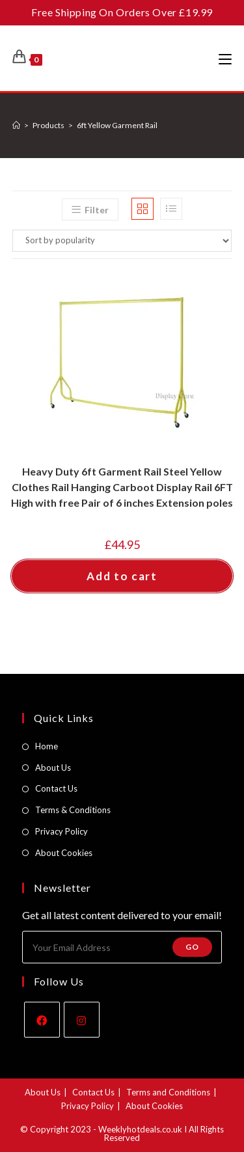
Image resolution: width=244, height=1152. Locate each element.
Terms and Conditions (168, 1092)
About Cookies (63, 853)
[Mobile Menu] (225, 58)
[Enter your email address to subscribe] (122, 947)
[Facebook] (42, 1020)
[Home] (16, 125)
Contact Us (56, 788)
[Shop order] (122, 241)
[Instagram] (82, 1020)
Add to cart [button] (122, 576)
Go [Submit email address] (192, 947)
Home (46, 746)
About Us (53, 767)
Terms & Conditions (73, 810)
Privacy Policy (61, 831)
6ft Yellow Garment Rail (117, 125)
